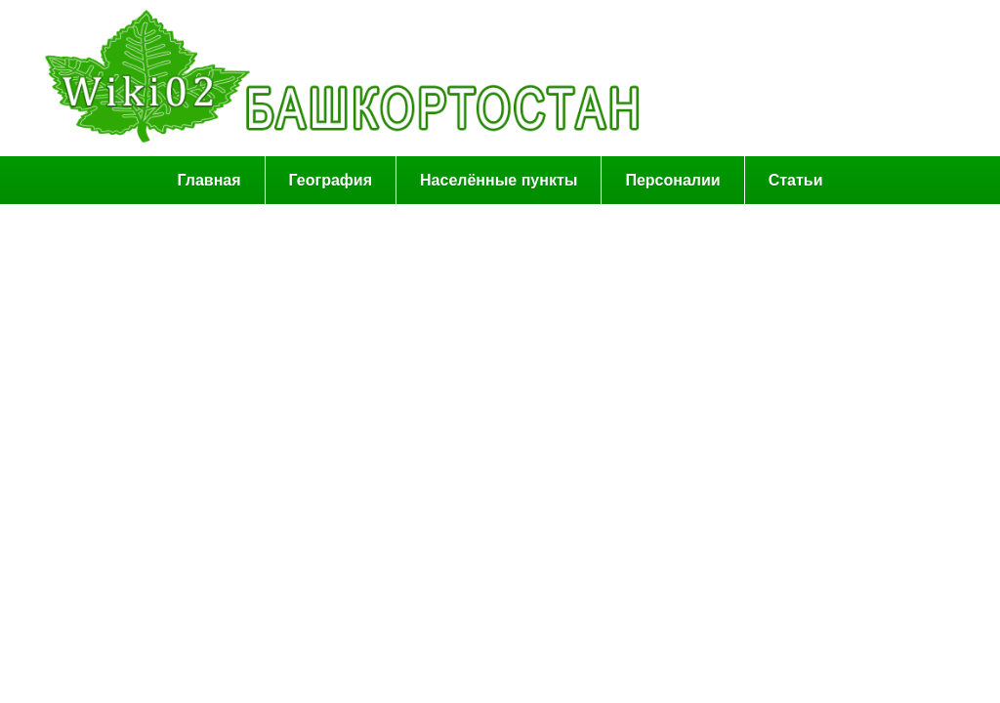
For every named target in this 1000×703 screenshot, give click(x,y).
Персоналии (672, 180)
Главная (209, 180)
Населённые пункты (498, 180)
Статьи (796, 180)
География (330, 180)
